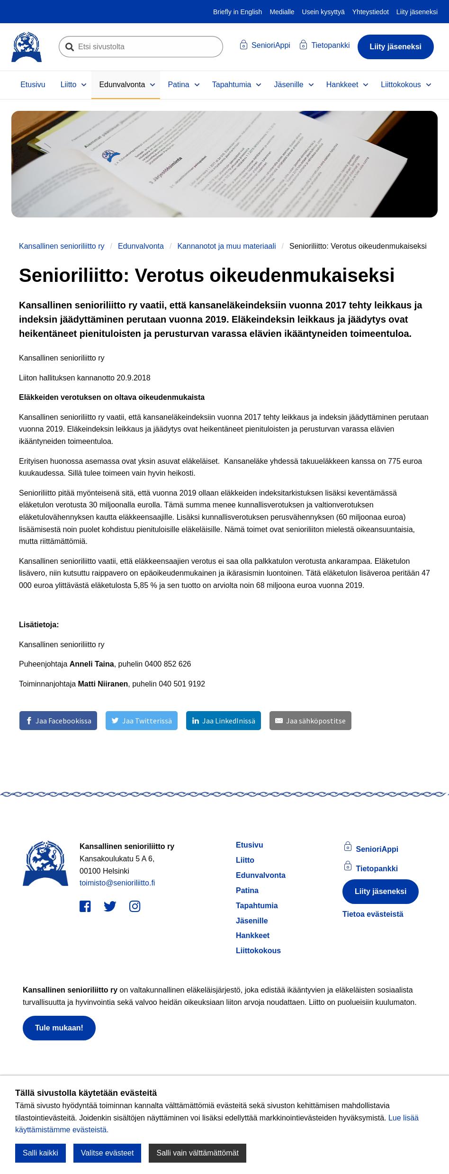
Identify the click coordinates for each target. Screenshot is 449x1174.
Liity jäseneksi (417, 12)
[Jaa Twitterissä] (141, 720)
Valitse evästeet (107, 1153)
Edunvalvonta (122, 85)
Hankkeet (342, 85)
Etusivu (32, 85)
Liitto (69, 85)
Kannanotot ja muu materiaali (226, 246)
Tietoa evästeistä (373, 914)
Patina (178, 85)
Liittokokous (401, 85)
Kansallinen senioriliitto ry (62, 246)
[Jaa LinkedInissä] (223, 720)
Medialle (281, 12)
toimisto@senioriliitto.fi (117, 883)
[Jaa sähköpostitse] (310, 720)
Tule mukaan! (59, 1028)
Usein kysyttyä (323, 12)
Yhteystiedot (370, 12)
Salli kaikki (40, 1153)
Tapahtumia (231, 85)
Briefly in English (237, 12)
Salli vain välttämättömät (197, 1153)
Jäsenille (288, 85)
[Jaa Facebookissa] (58, 720)
